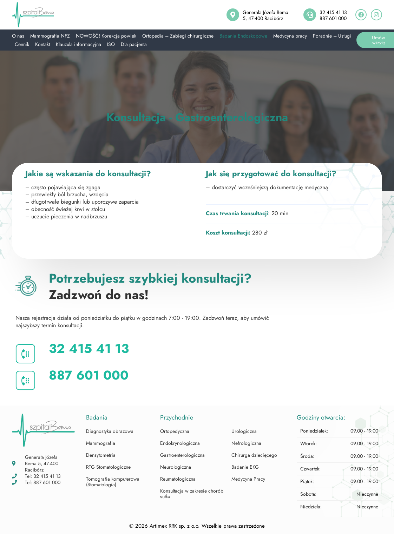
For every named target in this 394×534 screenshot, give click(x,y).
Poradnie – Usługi (332, 35)
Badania (96, 417)
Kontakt (42, 44)
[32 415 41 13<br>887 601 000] (309, 14)
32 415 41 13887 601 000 (333, 15)
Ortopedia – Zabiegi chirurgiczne (178, 35)
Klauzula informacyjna (78, 44)
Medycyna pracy (290, 35)
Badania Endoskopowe (243, 35)
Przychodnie (176, 417)
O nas (18, 35)
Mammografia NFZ (50, 35)
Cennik (22, 44)
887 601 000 (89, 375)
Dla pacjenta (134, 44)
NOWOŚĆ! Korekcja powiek (106, 35)
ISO (111, 44)
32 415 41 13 (89, 348)
